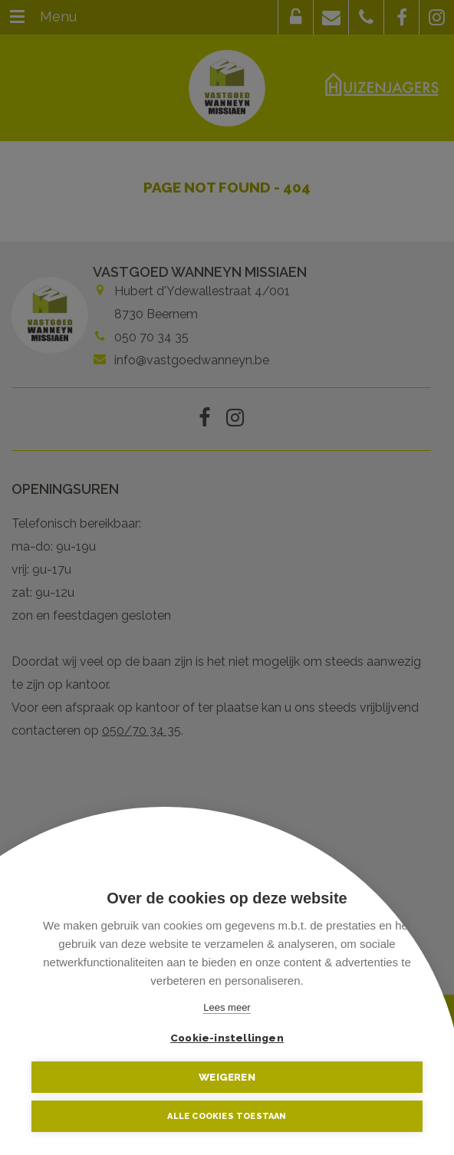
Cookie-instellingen (227, 1038)
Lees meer (226, 1007)
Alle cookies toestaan (226, 1116)
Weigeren (227, 1077)
